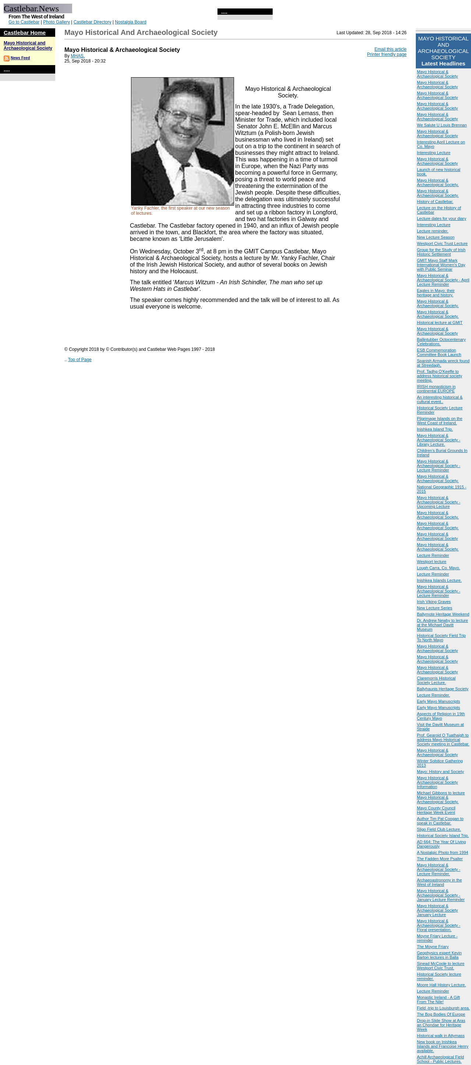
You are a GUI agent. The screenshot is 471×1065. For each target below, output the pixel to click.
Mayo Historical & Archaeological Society (437, 74)
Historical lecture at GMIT (440, 322)
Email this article (391, 49)
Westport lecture (431, 561)
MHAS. (78, 55)
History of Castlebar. (435, 201)
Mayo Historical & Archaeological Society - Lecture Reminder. (438, 869)
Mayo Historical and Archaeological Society (28, 45)
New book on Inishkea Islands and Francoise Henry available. (442, 1046)
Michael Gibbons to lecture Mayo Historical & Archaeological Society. (441, 797)
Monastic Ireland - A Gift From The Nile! (438, 999)
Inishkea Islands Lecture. (439, 580)
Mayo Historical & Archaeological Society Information (437, 782)
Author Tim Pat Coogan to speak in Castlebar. (440, 820)
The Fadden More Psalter (440, 858)
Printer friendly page (387, 54)
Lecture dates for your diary (441, 218)
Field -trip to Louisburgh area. (443, 1008)
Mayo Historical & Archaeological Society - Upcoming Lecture (438, 502)
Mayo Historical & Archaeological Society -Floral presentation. (438, 925)
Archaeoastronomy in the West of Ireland (439, 882)
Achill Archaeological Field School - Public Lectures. (440, 1059)
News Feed (20, 58)
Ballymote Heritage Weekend (443, 614)
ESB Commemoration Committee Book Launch (439, 352)
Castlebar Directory (92, 22)
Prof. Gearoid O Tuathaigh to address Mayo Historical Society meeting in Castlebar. (443, 739)
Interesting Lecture (433, 152)
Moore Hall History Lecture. (441, 985)
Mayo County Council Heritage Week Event (436, 810)
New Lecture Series (434, 608)
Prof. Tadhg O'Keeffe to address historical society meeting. (439, 375)
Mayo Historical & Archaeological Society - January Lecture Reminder (441, 895)
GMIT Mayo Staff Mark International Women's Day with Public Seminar (441, 264)
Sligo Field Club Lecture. (439, 829)
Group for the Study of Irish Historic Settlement (441, 251)
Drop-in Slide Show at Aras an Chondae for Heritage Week (441, 1025)
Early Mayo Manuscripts (438, 701)
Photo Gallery (56, 22)
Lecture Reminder (433, 555)
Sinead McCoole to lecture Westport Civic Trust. (440, 965)
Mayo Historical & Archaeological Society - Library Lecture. (438, 439)
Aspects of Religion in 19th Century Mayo (441, 716)
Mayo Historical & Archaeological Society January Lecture (437, 910)
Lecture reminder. (433, 231)
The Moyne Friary (433, 946)
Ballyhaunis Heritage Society (442, 689)
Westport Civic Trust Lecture (442, 243)
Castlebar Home (25, 32)
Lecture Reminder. (433, 695)
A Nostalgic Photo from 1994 (442, 852)
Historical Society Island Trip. (443, 835)
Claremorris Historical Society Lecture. (436, 680)
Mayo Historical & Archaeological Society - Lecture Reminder (438, 465)
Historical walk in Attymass (441, 1035)
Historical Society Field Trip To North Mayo (441, 637)
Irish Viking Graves (434, 601)
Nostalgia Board (130, 22)
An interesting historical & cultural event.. (440, 399)
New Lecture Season (435, 237)
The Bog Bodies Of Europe (441, 1014)
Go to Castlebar (23, 22)
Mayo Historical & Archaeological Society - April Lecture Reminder (443, 279)
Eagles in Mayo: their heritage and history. (436, 292)
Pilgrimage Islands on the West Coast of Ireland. (440, 420)
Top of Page (80, 359)
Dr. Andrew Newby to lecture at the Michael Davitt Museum (442, 624)
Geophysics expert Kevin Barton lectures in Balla (439, 955)
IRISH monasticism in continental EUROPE (436, 388)
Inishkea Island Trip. (435, 429)
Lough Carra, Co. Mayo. (438, 568)
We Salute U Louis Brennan (442, 125)
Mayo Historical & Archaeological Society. (438, 182)
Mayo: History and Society (440, 771)
